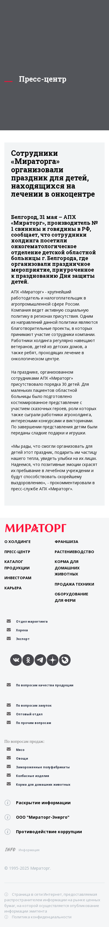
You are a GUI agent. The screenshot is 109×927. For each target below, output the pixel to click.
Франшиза (66, 541)
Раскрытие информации (43, 802)
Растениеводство (74, 551)
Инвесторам (17, 577)
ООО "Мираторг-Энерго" (42, 817)
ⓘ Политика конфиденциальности (38, 916)
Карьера (13, 587)
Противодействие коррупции (49, 831)
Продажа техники (74, 584)
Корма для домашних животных (67, 568)
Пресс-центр (17, 551)
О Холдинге (17, 541)
